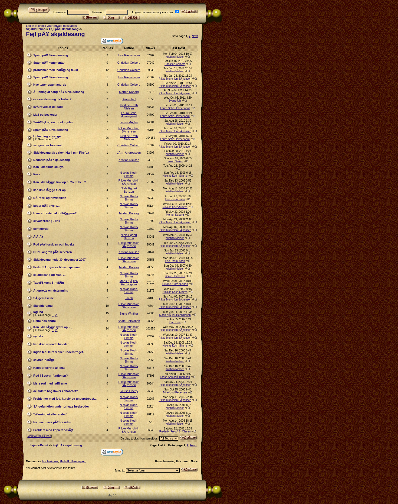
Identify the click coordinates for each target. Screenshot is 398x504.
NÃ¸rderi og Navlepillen (49, 197)
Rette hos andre (44, 320)
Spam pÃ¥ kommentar (49, 62)
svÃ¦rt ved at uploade (48, 106)
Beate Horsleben (175, 276)
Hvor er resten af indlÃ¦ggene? (55, 213)
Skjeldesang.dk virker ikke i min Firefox (61, 152)
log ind (38, 312)
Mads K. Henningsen (73, 461)
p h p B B (111, 495)
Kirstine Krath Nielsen (129, 107)
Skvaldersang (43, 305)
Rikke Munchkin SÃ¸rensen (175, 78)
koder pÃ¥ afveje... (46, 205)
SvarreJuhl (129, 99)
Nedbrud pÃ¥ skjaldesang (51, 159)
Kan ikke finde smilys (48, 167)
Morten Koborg (129, 91)
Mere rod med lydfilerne (50, 383)
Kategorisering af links (49, 367)
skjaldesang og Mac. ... (49, 274)
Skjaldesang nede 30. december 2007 (59, 259)
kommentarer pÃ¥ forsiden (52, 422)
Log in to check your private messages (51, 25)
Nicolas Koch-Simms (129, 174)
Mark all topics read (39, 436)
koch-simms (50, 461)
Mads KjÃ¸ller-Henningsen (129, 282)
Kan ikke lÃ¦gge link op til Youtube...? (59, 182)
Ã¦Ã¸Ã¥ (38, 236)
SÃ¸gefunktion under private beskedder (61, 406)
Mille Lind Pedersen (175, 392)
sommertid (40, 228)
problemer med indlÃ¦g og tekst (55, 70)
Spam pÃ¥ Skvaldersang (50, 55)
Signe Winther (129, 313)
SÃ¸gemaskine (43, 298)
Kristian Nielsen (175, 56)
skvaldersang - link (46, 220)
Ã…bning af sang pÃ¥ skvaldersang (58, 91)
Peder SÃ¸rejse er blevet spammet (57, 267)
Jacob (129, 298)
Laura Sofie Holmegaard (174, 108)
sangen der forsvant (47, 145)
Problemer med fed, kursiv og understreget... (65, 398)
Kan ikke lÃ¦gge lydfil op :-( (52, 327)
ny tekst (39, 336)
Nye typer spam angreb (49, 84)
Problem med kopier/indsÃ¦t (53, 430)
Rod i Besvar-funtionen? (50, 375)
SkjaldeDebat (35, 29)
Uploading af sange (47, 136)
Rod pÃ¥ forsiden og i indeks (53, 244)
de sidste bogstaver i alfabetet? (55, 391)
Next (195, 36)
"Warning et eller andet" (50, 414)
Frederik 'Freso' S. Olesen (175, 431)
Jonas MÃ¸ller (129, 122)
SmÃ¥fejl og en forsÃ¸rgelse (53, 122)
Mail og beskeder (45, 114)
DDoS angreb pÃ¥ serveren (52, 252)
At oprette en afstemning (50, 290)
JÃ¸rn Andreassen (129, 152)
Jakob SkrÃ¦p (175, 161)
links (36, 174)
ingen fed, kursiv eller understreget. (58, 352)
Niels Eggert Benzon (129, 190)
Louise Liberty (129, 391)
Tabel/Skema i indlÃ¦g (48, 282)
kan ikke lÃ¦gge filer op (49, 190)
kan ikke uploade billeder (51, 344)
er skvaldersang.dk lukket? (52, 99)
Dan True (174, 322)
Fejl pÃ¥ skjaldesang (63, 29)
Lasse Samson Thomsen (175, 377)
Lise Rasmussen (129, 55)
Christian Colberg (128, 62)
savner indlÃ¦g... (44, 359)
